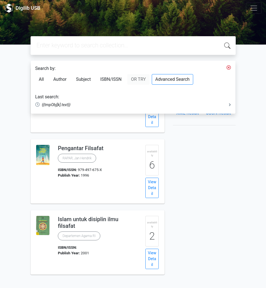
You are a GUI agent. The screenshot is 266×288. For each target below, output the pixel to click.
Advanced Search (172, 79)
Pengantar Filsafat (80, 148)
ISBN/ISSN (111, 79)
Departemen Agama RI (79, 236)
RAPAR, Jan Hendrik (77, 158)
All (41, 79)
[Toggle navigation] (254, 8)
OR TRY (138, 79)
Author (60, 79)
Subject (83, 79)
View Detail (152, 117)
